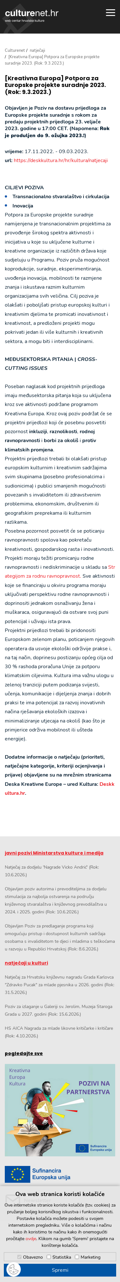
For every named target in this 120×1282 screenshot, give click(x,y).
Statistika (61, 1257)
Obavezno (33, 1257)
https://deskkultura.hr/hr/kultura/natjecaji (61, 160)
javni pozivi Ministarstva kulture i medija (54, 853)
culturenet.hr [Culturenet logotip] (32, 15)
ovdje (31, 1239)
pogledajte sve (24, 1053)
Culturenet (15, 50)
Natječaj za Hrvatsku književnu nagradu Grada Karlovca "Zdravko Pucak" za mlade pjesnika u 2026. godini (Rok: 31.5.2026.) (59, 985)
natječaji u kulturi (26, 963)
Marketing (90, 1257)
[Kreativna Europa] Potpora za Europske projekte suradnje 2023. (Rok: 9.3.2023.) (55, 85)
